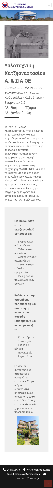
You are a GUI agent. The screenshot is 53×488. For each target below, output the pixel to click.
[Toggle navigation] (49, 5)
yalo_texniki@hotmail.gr (27, 478)
